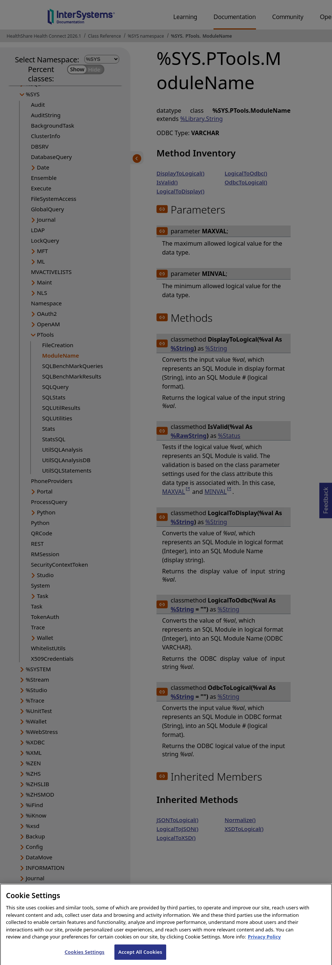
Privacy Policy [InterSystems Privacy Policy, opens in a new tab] (264, 942)
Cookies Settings (84, 957)
